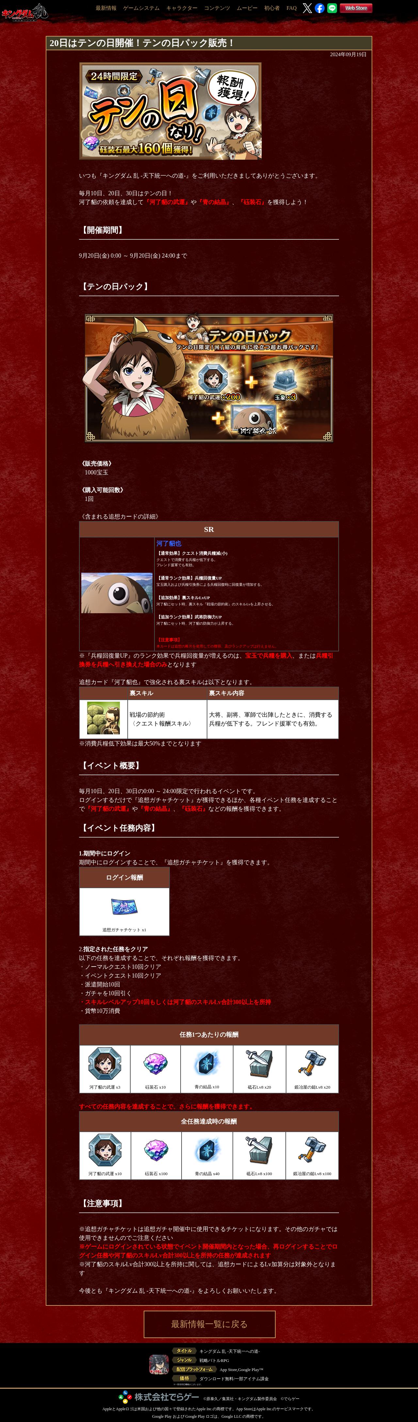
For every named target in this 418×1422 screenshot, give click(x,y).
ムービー (247, 8)
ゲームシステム (141, 8)
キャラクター (182, 8)
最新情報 (106, 8)
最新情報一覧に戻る (209, 1324)
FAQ (291, 8)
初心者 (272, 8)
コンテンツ (217, 8)
